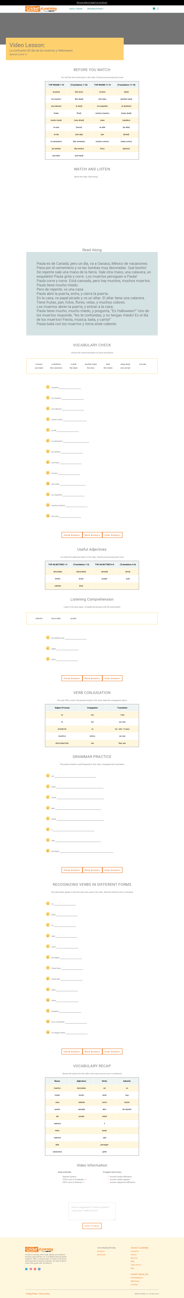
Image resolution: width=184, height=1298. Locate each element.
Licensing (134, 1284)
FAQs (133, 1261)
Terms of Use (44, 1294)
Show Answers (92, 535)
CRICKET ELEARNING (139, 1248)
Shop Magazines (137, 1278)
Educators (101, 1251)
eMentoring (135, 1281)
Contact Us (135, 1251)
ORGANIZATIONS (95, 9)
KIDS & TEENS (75, 9)
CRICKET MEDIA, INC (139, 1274)
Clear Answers (112, 535)
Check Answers (72, 535)
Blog (132, 1268)
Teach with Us (136, 1265)
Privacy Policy (31, 1294)
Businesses (101, 1255)
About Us (134, 1258)
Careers (134, 1255)
